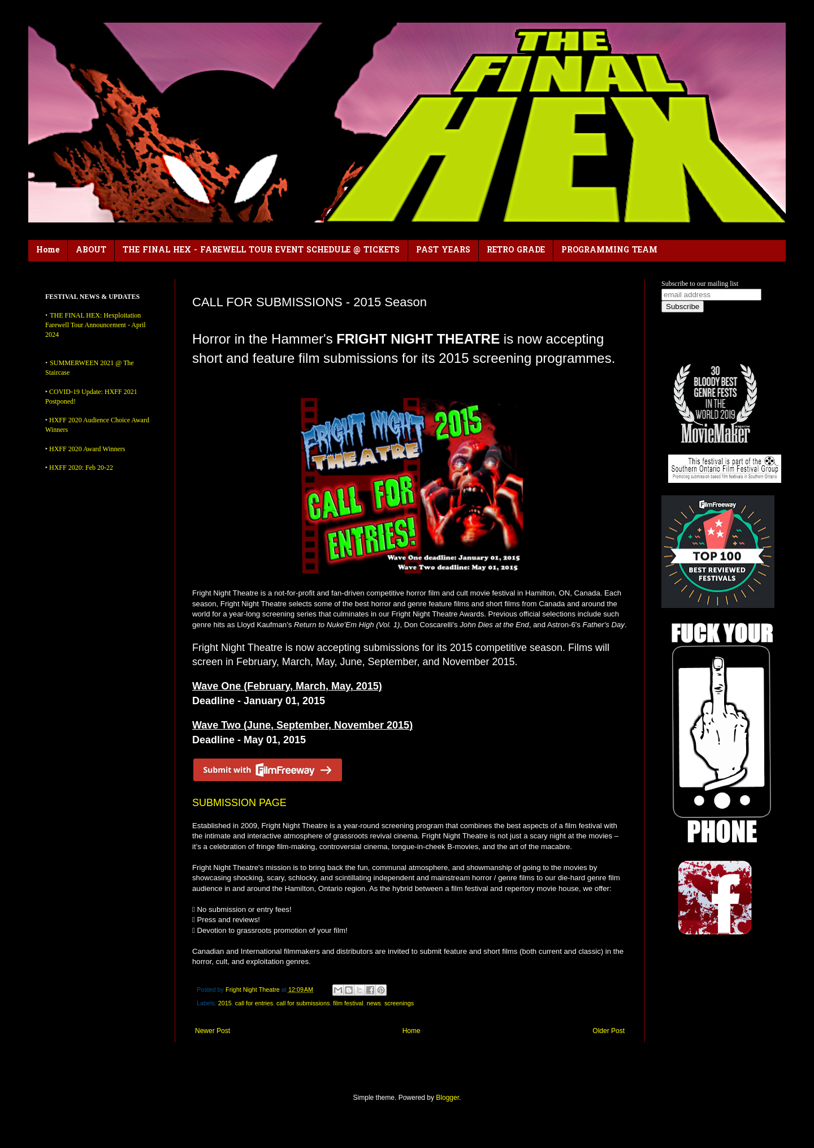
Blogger (447, 1098)
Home (47, 250)
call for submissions (303, 1003)
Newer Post (212, 1031)
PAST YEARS (443, 250)
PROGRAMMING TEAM (609, 250)
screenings (399, 1003)
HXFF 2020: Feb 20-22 (81, 468)
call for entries (254, 1003)
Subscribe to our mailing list (699, 284)
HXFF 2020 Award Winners (87, 449)
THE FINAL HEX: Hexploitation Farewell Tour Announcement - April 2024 (95, 325)
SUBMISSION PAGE (239, 802)
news (374, 1003)
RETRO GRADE (516, 250)
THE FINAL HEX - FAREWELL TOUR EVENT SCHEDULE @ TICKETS (261, 250)
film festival (348, 1003)
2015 (225, 1003)
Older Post (608, 1031)
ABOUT (91, 250)
